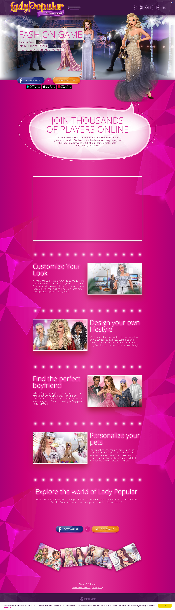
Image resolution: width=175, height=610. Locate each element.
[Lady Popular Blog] (164, 7)
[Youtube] (147, 7)
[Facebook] (135, 7)
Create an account (66, 82)
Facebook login (31, 82)
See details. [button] (22, 607)
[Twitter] (158, 7)
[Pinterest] (152, 7)
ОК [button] (165, 605)
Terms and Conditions (81, 589)
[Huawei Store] (64, 88)
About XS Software (87, 585)
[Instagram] (141, 7)
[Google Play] (33, 88)
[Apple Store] (49, 88)
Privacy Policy (97, 589)
